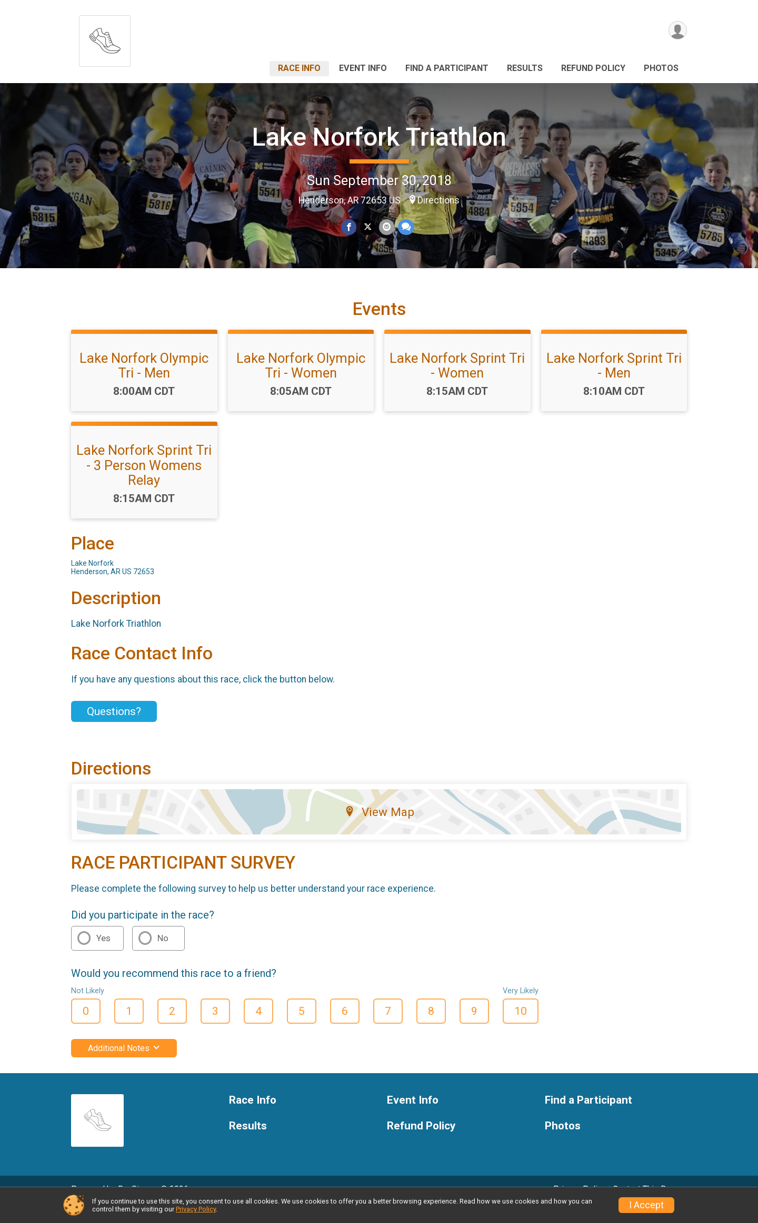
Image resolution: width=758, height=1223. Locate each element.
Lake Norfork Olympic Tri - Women (300, 380)
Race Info (299, 68)
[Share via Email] (386, 227)
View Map (379, 826)
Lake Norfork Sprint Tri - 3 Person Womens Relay (144, 479)
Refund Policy (593, 68)
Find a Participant (446, 68)
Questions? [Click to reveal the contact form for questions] (114, 726)
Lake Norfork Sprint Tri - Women (457, 380)
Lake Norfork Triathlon (379, 137)
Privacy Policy (196, 1209)
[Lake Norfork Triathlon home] (104, 38)
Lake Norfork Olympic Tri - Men (143, 380)
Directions (438, 200)
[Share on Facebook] (349, 227)
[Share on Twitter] (367, 227)
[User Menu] (677, 30)
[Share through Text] (405, 227)
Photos (661, 68)
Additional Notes (124, 1063)
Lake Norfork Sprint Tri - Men (614, 380)
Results (525, 68)
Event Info (363, 68)
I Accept (646, 1205)
